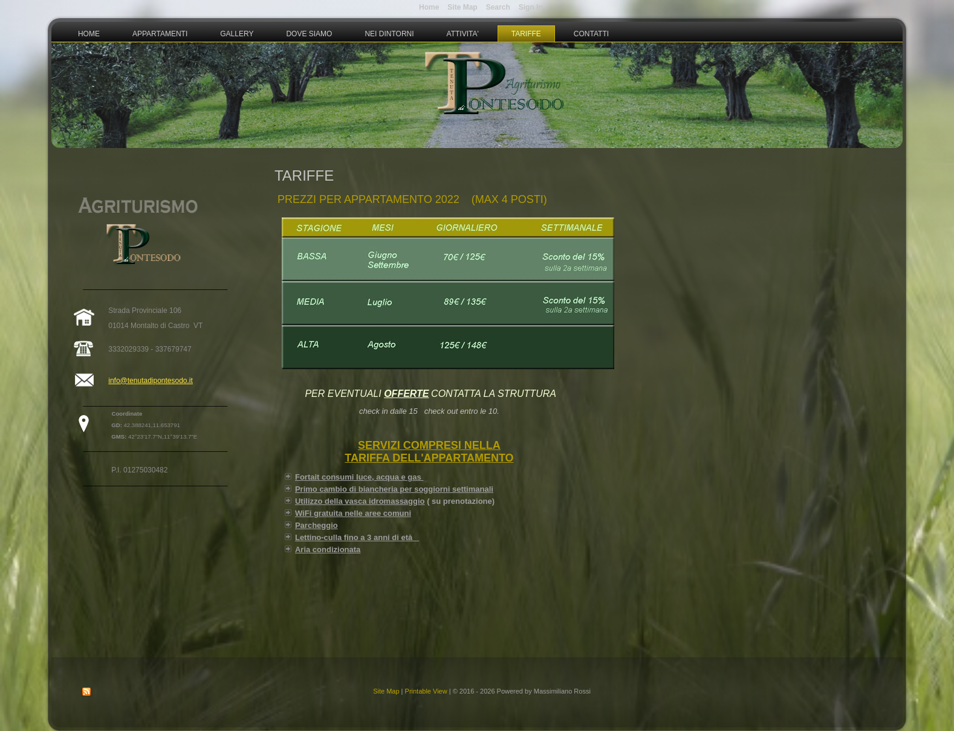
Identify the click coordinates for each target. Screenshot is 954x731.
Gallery (236, 34)
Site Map (386, 691)
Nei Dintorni (389, 34)
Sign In (531, 7)
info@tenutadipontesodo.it (150, 380)
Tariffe (526, 34)
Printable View (426, 691)
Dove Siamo (309, 34)
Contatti (591, 34)
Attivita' (463, 34)
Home (89, 34)
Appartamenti (159, 34)
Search (498, 7)
